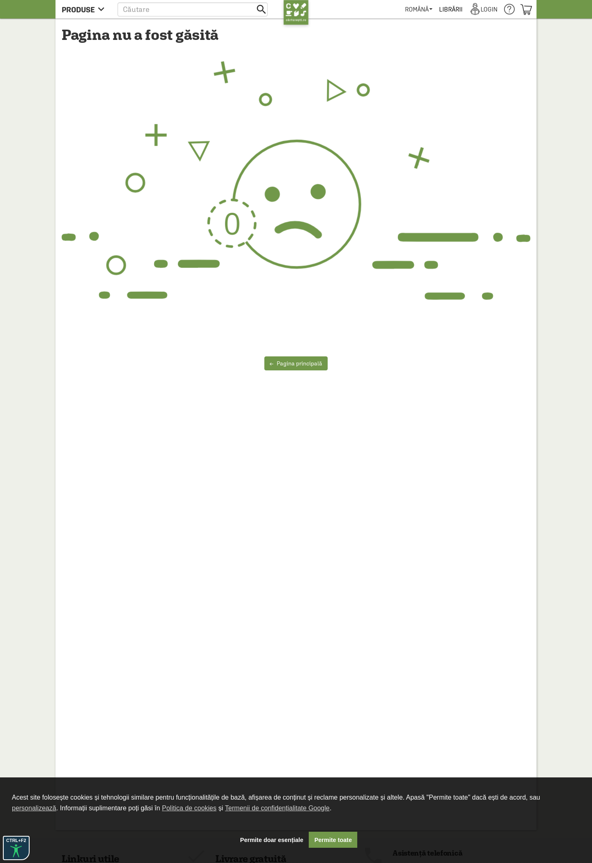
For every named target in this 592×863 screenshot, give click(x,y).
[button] (193, 9)
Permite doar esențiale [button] (271, 840)
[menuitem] (419, 9)
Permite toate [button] (333, 840)
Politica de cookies (189, 808)
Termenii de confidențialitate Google (277, 808)
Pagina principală (296, 363)
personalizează (34, 808)
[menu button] (85, 9)
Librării (450, 9)
